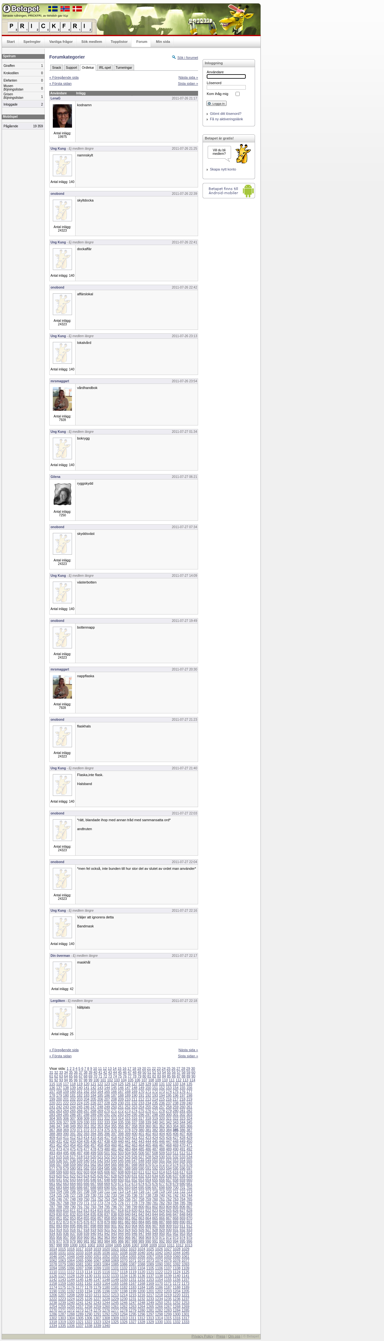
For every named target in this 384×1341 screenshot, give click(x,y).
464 (141, 1145)
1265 (150, 1306)
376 (114, 1130)
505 (134, 1153)
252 (128, 1107)
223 (73, 1103)
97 (81, 1080)
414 (86, 1137)
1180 (106, 1287)
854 (80, 1218)
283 (52, 1114)
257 (162, 1107)
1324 (106, 1322)
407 (182, 1134)
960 (86, 1237)
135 (189, 1084)
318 (148, 1118)
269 (100, 1111)
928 (155, 1230)
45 (120, 1072)
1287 (62, 1314)
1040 (141, 1253)
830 (59, 1214)
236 (162, 1103)
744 (189, 1195)
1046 (53, 1256)
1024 (141, 1249)
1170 (159, 1283)
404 (162, 1134)
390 (66, 1134)
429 (189, 1137)
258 (169, 1107)
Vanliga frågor (61, 42)
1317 (185, 1318)
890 (182, 1222)
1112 (71, 1272)
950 (162, 1233)
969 (148, 1237)
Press (220, 1336)
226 (93, 1103)
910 (176, 1226)
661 (52, 1184)
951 (169, 1233)
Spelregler (32, 42)
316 (134, 1118)
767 (59, 1203)
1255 (62, 1306)
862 (134, 1218)
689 (100, 1187)
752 (100, 1199)
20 (144, 1068)
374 (100, 1130)
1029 (185, 1249)
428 (182, 1137)
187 (114, 1095)
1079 (62, 1264)
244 (73, 1107)
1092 (176, 1264)
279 (169, 1111)
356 (121, 1126)
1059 (168, 1256)
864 (148, 1218)
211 (134, 1099)
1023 (132, 1249)
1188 (176, 1287)
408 (189, 1134)
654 (148, 1180)
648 (107, 1180)
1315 (168, 1318)
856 (93, 1218)
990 (148, 1241)
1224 (71, 1299)
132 (169, 1084)
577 (52, 1168)
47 (130, 1072)
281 (182, 1111)
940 (93, 1233)
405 (169, 1134)
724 (52, 1195)
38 (85, 1072)
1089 (150, 1264)
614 (162, 1172)
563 (100, 1164)
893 (59, 1226)
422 (141, 1137)
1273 (80, 1310)
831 (66, 1214)
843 (148, 1214)
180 (66, 1095)
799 (134, 1207)
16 (124, 1068)
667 (93, 1184)
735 (128, 1195)
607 (114, 1172)
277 (155, 1111)
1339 (97, 1326)
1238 (53, 1303)
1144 (71, 1279)
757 (134, 1199)
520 (93, 1157)
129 (148, 1084)
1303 (62, 1318)
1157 (185, 1279)
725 (59, 1195)
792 (86, 1207)
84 (164, 1076)
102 (110, 1080)
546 (128, 1160)
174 (169, 1091)
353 (100, 1126)
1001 (82, 1245)
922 (114, 1230)
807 (189, 1207)
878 (100, 1222)
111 (171, 1080)
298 (155, 1114)
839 (121, 1214)
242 (59, 1107)
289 (93, 1114)
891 (189, 1222)
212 (141, 1099)
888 (169, 1222)
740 (162, 1195)
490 (176, 1149)
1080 (71, 1264)
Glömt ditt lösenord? (225, 113)
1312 (141, 1318)
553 (176, 1160)
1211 (97, 1295)
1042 (159, 1253)
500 (100, 1153)
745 (52, 1199)
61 (51, 1076)
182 (80, 1095)
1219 (168, 1295)
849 (189, 1214)
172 (155, 1091)
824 (162, 1210)
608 (121, 1172)
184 (93, 1095)
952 (176, 1233)
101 (103, 1080)
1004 (109, 1245)
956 (59, 1237)
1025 (150, 1249)
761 (162, 1199)
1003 (100, 1245)
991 (155, 1241)
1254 (53, 1306)
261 (189, 1107)
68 (85, 1076)
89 (188, 1076)
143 (100, 1088)
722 (182, 1191)
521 (100, 1157)
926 (141, 1230)
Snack (56, 67)
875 (80, 1222)
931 (176, 1230)
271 (114, 1111)
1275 (97, 1310)
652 (134, 1180)
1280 (141, 1310)
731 (100, 1195)
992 (162, 1241)
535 (52, 1160)
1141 (185, 1276)
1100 (106, 1268)
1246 (123, 1303)
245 (80, 1107)
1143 (62, 1279)
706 (73, 1191)
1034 (88, 1253)
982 (93, 1241)
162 (86, 1091)
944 (121, 1233)
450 (189, 1141)
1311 (132, 1318)
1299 (168, 1314)
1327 (132, 1322)
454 (73, 1145)
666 (86, 1184)
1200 (141, 1291)
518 (80, 1157)
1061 (185, 1256)
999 (66, 1245)
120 (86, 1084)
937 (73, 1233)
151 (155, 1088)
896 (80, 1226)
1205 (185, 1291)
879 (107, 1222)
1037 (115, 1253)
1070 (123, 1260)
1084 (106, 1264)
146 (121, 1088)
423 (148, 1137)
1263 (132, 1306)
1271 (62, 1310)
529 (155, 1157)
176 (182, 1091)
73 (110, 1076)
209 (121, 1099)
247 (93, 1107)
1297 (150, 1314)
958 (73, 1237)
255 (148, 1107)
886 (155, 1222)
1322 (88, 1322)
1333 (185, 1322)
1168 (141, 1283)
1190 (53, 1291)
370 (73, 1130)
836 (100, 1214)
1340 (106, 1326)
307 (73, 1118)
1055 (132, 1256)
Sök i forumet (187, 58)
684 (66, 1187)
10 (95, 1068)
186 (107, 1095)
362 (162, 1126)
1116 (106, 1272)
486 (148, 1149)
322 (176, 1118)
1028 (176, 1249)
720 (169, 1191)
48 (134, 1072)
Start (11, 42)
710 (100, 1191)
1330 (159, 1322)
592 (155, 1168)
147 (128, 1088)
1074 (159, 1260)
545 (121, 1160)
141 (86, 1088)
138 (66, 1088)
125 (121, 1084)
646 (93, 1180)
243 (66, 1107)
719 (162, 1191)
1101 (115, 1268)
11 (100, 1068)
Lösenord (214, 83)
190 (134, 1095)
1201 (150, 1291)
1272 (71, 1310)
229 (114, 1103)
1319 (62, 1322)
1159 (62, 1283)
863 (141, 1218)
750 (86, 1199)
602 (80, 1172)
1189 (185, 1287)
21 (149, 1068)
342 (169, 1122)
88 (183, 1076)
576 (189, 1164)
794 (100, 1207)
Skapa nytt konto (223, 169)
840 (128, 1214)
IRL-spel (105, 67)
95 (71, 1080)
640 (52, 1180)
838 (114, 1214)
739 (155, 1195)
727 (73, 1195)
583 (93, 1168)
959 (80, 1237)
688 (93, 1187)
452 (59, 1145)
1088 (141, 1264)
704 (59, 1191)
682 (52, 1187)
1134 (123, 1276)
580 (73, 1168)
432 (66, 1141)
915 (66, 1230)
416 (100, 1137)
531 (169, 1157)
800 (141, 1207)
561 (86, 1164)
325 (52, 1122)
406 (176, 1134)
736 (134, 1195)
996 (189, 1241)
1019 (97, 1249)
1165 (115, 1283)
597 (189, 1168)
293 (121, 1114)
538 (73, 1160)
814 (93, 1210)
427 (176, 1137)
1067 (97, 1260)
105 (130, 1080)
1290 (88, 1314)
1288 (71, 1314)
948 (148, 1233)
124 (114, 1084)
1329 (150, 1322)
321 (169, 1118)
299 (162, 1114)
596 (182, 1168)
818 (121, 1210)
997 (52, 1245)
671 (121, 1184)
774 (107, 1203)
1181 (115, 1287)
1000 (73, 1245)
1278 (123, 1310)
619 (52, 1176)
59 (188, 1072)
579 (66, 1168)
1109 (185, 1268)
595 (176, 1168)
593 (162, 1168)
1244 (106, 1303)
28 (183, 1068)
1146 (88, 1279)
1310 (123, 1318)
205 (93, 1099)
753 (107, 1199)
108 (151, 1080)
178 (52, 1095)
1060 (176, 1256)
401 (141, 1134)
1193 (80, 1291)
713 (121, 1191)
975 (189, 1237)
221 (59, 1103)
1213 (115, 1295)
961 (93, 1237)
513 (189, 1153)
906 (148, 1226)
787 (52, 1207)
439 (114, 1141)
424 (155, 1137)
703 (52, 1191)
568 (134, 1164)
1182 (123, 1287)
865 (155, 1218)
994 (176, 1241)
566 (121, 1164)
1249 (150, 1303)
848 (182, 1214)
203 (80, 1099)
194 (162, 1095)
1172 (176, 1283)
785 (182, 1203)
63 (61, 1076)
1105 (150, 1268)
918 (86, 1230)
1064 (71, 1260)
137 (59, 1088)
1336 (71, 1326)
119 (80, 1084)
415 (93, 1137)
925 (134, 1230)
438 (107, 1141)
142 (93, 1088)
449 (182, 1141)
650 (121, 1180)
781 (155, 1203)
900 (107, 1226)
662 (59, 1184)
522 (107, 1157)
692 (121, 1187)
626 (100, 1176)
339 (148, 1122)
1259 (97, 1306)
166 (114, 1091)
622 (73, 1176)
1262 (123, 1306)
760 (155, 1199)
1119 (132, 1272)
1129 (80, 1276)
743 (182, 1195)
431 (59, 1141)
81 (149, 1076)
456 (86, 1145)
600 (66, 1172)
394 (93, 1134)
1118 (123, 1272)
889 (176, 1222)
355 (114, 1126)
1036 (106, 1253)
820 (134, 1210)
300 (169, 1114)
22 (154, 1068)
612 (148, 1172)
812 (80, 1210)
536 (59, 1160)
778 (134, 1203)
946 (134, 1233)
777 (128, 1203)
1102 (123, 1268)
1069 (115, 1260)
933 (189, 1230)
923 (121, 1230)
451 (52, 1145)
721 (176, 1191)
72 (105, 1076)
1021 (115, 1249)
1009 (153, 1245)
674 (141, 1184)
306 (66, 1118)
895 (73, 1226)
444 (148, 1141)
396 (107, 1134)
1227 (97, 1299)
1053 (115, 1256)
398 (121, 1134)
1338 (88, 1326)
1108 (176, 1268)
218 (182, 1099)
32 (56, 1072)
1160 (71, 1283)
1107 (168, 1268)
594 (169, 1168)
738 (148, 1195)
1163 (97, 1283)
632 (141, 1176)
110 (165, 1080)
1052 (106, 1256)
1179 (97, 1287)
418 (114, 1137)
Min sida (163, 42)
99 (90, 1080)
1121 (150, 1272)
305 (59, 1118)
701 (182, 1187)
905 (141, 1226)
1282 (159, 1310)
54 (164, 1072)
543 (107, 1160)
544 (114, 1160)
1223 (62, 1299)
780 (148, 1203)
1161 (80, 1283)
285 (66, 1114)
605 (100, 1172)
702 (189, 1187)
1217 (150, 1295)
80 (144, 1076)
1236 (176, 1299)
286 (73, 1114)
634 (155, 1176)
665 (80, 1184)
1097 (80, 1268)
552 (169, 1160)
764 (182, 1199)
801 (148, 1207)
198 (189, 1095)
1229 (115, 1299)
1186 (159, 1287)
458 (100, 1145)
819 (128, 1210)
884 (141, 1222)
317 (141, 1118)
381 (148, 1130)
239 (182, 1103)
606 (107, 1172)
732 (107, 1195)
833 (80, 1214)
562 (93, 1164)
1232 (141, 1299)
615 (169, 1172)
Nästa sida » (188, 77)
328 (73, 1122)
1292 (106, 1314)
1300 (176, 1314)
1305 (80, 1318)
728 (80, 1195)
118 (73, 1084)
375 (107, 1130)
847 (176, 1214)
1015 (62, 1249)
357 (128, 1126)
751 (93, 1199)
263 (59, 1111)
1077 (185, 1260)
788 (59, 1207)
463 (134, 1145)
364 (176, 1126)
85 (169, 1076)
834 (86, 1214)
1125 (185, 1272)
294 (128, 1114)
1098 (88, 1268)
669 (107, 1184)
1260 (106, 1306)
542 (100, 1160)
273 (128, 1111)
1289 (80, 1314)
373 (93, 1130)
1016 (71, 1249)
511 (176, 1153)
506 (141, 1153)
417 (107, 1137)
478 (93, 1149)
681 (189, 1184)
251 (121, 1107)
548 (141, 1160)
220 (52, 1103)
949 (155, 1233)
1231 (132, 1299)
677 (162, 1184)
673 (134, 1184)
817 (114, 1210)
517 (73, 1157)
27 (178, 1068)
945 (128, 1233)
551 (162, 1160)
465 (148, 1145)
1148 (106, 1279)
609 (128, 1172)
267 (86, 1111)
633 (148, 1176)
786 (189, 1203)
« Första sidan (60, 83)
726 (66, 1195)
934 (52, 1233)
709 (93, 1191)
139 (73, 1088)
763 (176, 1199)
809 (59, 1210)
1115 (97, 1272)
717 (148, 1191)
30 (193, 1068)
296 (141, 1114)
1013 (188, 1245)
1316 (176, 1318)
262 (52, 1111)
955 (52, 1237)
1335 (62, 1326)
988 (134, 1241)
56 (174, 1072)
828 (189, 1210)
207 (107, 1099)
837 (107, 1214)
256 (155, 1107)
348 (66, 1126)
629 (121, 1176)
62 (56, 1076)
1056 (141, 1256)
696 (148, 1187)
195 (169, 1095)
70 (95, 1076)
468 (169, 1145)
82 (154, 1076)
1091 (168, 1264)
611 (141, 1172)
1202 (159, 1291)
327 (66, 1122)
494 (59, 1153)
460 (114, 1145)
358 (134, 1126)
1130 (88, 1276)
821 (141, 1210)
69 (90, 1076)
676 (155, 1184)
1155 (168, 1279)
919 (93, 1230)
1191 (62, 1291)
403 (155, 1134)
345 (189, 1122)
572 (162, 1164)
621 (66, 1176)
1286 (53, 1314)
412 (73, 1137)
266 (80, 1111)
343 (176, 1122)
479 (100, 1149)
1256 (71, 1306)
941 (100, 1233)
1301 (185, 1314)
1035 (97, 1253)
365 (182, 1126)
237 (169, 1103)
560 (80, 1164)
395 (100, 1134)
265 (73, 1111)
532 (176, 1157)
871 (52, 1222)
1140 (176, 1276)
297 (148, 1114)
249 (107, 1107)
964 (114, 1237)
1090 (159, 1264)
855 (86, 1218)
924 (128, 1230)
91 (51, 1080)
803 (162, 1207)
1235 (168, 1299)
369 (66, 1130)
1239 (62, 1303)
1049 (80, 1256)
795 (107, 1207)
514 (52, 1157)
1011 (170, 1245)
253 (134, 1107)
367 (52, 1130)
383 (162, 1130)
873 (66, 1222)
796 (114, 1207)
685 (73, 1187)
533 (182, 1157)
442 (134, 1141)
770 (80, 1203)
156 (189, 1088)
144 (107, 1088)
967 (134, 1237)
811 (73, 1210)
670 (114, 1184)
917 (80, 1230)
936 (66, 1233)
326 (59, 1122)
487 (155, 1149)
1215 (132, 1295)
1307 (97, 1318)
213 (148, 1099)
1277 (115, 1310)
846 (169, 1214)
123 (107, 1084)
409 (52, 1137)
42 (105, 1072)
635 (162, 1176)
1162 (88, 1283)
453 (66, 1145)
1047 (62, 1256)
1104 (141, 1268)
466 (155, 1145)
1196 (106, 1291)
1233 (150, 1299)
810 (66, 1210)
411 (66, 1137)
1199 (132, 1291)
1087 (132, 1264)
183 (86, 1095)
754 (114, 1199)
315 (128, 1118)
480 (107, 1149)
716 (141, 1191)
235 (155, 1103)
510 (169, 1153)
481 (114, 1149)
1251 (168, 1303)
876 (86, 1222)
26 (173, 1068)
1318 (53, 1322)
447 (169, 1141)
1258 (88, 1306)
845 (162, 1214)
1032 (71, 1253)
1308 (106, 1318)
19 (139, 1068)
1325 (115, 1322)
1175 (62, 1287)
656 (162, 1180)
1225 (80, 1299)
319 (155, 1118)
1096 (71, 1268)
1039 (132, 1253)
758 (141, 1199)
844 (155, 1214)
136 (52, 1088)
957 (66, 1237)
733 (114, 1195)
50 (144, 1072)
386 (182, 1130)
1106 (159, 1268)
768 (66, 1203)
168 (128, 1091)
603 (86, 1172)
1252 (176, 1303)
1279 (132, 1310)
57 (178, 1072)
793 (93, 1207)
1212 (106, 1295)
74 (115, 1076)
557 (59, 1164)
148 (134, 1088)
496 (73, 1153)
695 (141, 1187)
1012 (179, 1245)
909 (169, 1226)
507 (148, 1153)
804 (169, 1207)
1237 (185, 1299)
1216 (141, 1295)
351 (86, 1126)
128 (141, 1084)
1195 (97, 1291)
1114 (88, 1272)
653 (141, 1180)
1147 (97, 1279)
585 (107, 1168)
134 (182, 1084)
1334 (53, 1326)
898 (93, 1226)
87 (178, 1076)
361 (155, 1126)
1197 (115, 1291)
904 (134, 1226)
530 (162, 1157)
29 (188, 1068)
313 (114, 1118)
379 (134, 1130)
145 (114, 1088)
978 (66, 1241)
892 (52, 1226)
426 (169, 1137)
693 (128, 1187)
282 (189, 1111)
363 (169, 1126)
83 (159, 1076)
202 (73, 1099)
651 (128, 1180)
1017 (80, 1249)
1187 (168, 1287)
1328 (141, 1322)
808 (52, 1210)
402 (148, 1134)
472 (52, 1149)
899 (100, 1226)
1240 (71, 1303)
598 (52, 1172)
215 (162, 1099)
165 (107, 1091)
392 (80, 1134)
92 (56, 1080)
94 (66, 1080)
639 (189, 1176)
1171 (168, 1283)
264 (66, 1111)
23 (159, 1068)
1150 (123, 1279)
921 (107, 1230)
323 (182, 1118)
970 (155, 1237)
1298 (159, 1314)
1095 (62, 1268)
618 (189, 1172)
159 (66, 1091)
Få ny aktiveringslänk (226, 119)
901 (114, 1226)
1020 (106, 1249)
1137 (150, 1276)
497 (80, 1153)
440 (121, 1141)
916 (73, 1230)
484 (134, 1149)
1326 (123, 1322)
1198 (123, 1291)
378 (128, 1130)
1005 (118, 1245)
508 (155, 1153)
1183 (132, 1287)
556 (52, 1164)
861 (128, 1218)
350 (80, 1126)
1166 (123, 1283)
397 (114, 1134)
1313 (150, 1318)
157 (52, 1091)
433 (73, 1141)
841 (134, 1214)
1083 (97, 1264)
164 (100, 1091)
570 (148, 1164)
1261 (115, 1306)
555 (189, 1160)
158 (59, 1091)
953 (182, 1233)
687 (86, 1187)
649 (114, 1180)
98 (85, 1080)
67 (81, 1076)
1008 (144, 1245)
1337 (80, 1326)
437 (100, 1141)
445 (155, 1141)
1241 (80, 1303)
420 (128, 1137)
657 (169, 1180)
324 (189, 1118)
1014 (53, 1249)
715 (134, 1191)
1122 (159, 1272)
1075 (168, 1260)
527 (141, 1157)
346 (52, 1126)
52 (154, 1072)
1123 (168, 1272)
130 (155, 1084)
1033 (80, 1253)
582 (86, 1168)
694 (134, 1187)
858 (107, 1218)
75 (120, 1076)
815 (100, 1210)
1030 (53, 1253)
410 (59, 1137)
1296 (141, 1314)
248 (100, 1107)
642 (66, 1180)
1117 (115, 1272)
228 (107, 1103)
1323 (97, 1322)
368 (59, 1130)
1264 (141, 1306)
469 (176, 1145)
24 (163, 1068)
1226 (88, 1299)
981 (86, 1241)
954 (189, 1233)
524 (121, 1157)
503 (121, 1153)
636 (169, 1176)
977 (59, 1241)
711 (107, 1191)
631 (134, 1176)
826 (176, 1210)
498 (86, 1153)
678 (169, 1184)
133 (176, 1084)
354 (107, 1126)
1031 (62, 1253)
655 (155, 1180)
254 (141, 1107)
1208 (71, 1295)
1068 (106, 1260)
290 (100, 1114)
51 (149, 1072)
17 (129, 1068)
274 (134, 1111)
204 (86, 1099)
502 (114, 1153)
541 (93, 1160)
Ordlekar (88, 67)
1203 (168, 1291)
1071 (132, 1260)
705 (66, 1191)
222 (66, 1103)
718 (155, 1191)
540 (86, 1160)
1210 (88, 1295)
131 (162, 1084)
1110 (53, 1272)
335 (121, 1122)
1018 (88, 1249)
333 (107, 1122)
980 (80, 1241)
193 (155, 1095)
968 (141, 1237)
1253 (185, 1303)
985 (114, 1241)
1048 (71, 1256)
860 (121, 1218)
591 (148, 1168)
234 (148, 1103)
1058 (159, 1256)
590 (141, 1168)
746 (59, 1199)
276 (148, 1111)
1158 (53, 1283)
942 (107, 1233)
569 (141, 1164)
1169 (150, 1283)
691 (114, 1187)
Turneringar (124, 67)
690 (107, 1187)
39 (90, 1072)
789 (66, 1207)
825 (169, 1210)
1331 (168, 1322)
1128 (71, 1276)
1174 (53, 1287)
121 (93, 1084)
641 (59, 1180)
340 (155, 1122)
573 (169, 1164)
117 (66, 1084)
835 (93, 1214)
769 (73, 1203)
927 (148, 1230)
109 (158, 1080)
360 (148, 1126)
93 (61, 1080)
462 (128, 1145)
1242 (88, 1303)
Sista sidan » (188, 83)
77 (130, 1076)
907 (155, 1226)
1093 (185, 1264)
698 (162, 1187)
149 (141, 1088)
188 (121, 1095)
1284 (176, 1310)
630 (128, 1176)
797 (121, 1207)
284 (59, 1114)
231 (128, 1103)
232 (134, 1103)
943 (114, 1233)
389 (59, 1134)
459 (107, 1145)
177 (189, 1091)
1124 (176, 1272)
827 (182, 1210)
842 (141, 1214)
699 (169, 1187)
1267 (168, 1306)
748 (73, 1199)
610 (134, 1172)
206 (100, 1099)
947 (141, 1233)
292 (114, 1114)
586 (114, 1168)
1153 (150, 1279)
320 (162, 1118)
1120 (141, 1272)
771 (86, 1203)
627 (107, 1176)
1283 (168, 1310)
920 (100, 1230)
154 (176, 1088)
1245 (115, 1303)
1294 (123, 1314)
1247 (132, 1303)
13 (110, 1068)
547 (134, 1160)
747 (66, 1199)
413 (80, 1137)
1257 (80, 1306)
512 (182, 1153)
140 (80, 1088)
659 (182, 1180)
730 (93, 1195)
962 (100, 1237)
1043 (168, 1253)
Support (71, 67)
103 (117, 1080)
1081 (80, 1264)
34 (66, 1072)
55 (169, 1072)
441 (128, 1141)
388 (52, 1134)
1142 (53, 1279)
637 (176, 1176)
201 (66, 1099)
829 (52, 1214)
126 (128, 1084)
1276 (106, 1310)
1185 (150, 1287)
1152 (141, 1279)
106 (137, 1080)
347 (59, 1126)
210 (128, 1099)
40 (95, 1072)
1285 (185, 1310)
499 (93, 1153)
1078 (53, 1264)
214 (155, 1099)
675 (148, 1184)
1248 (141, 1303)
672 (128, 1184)
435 (86, 1141)
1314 (159, 1318)
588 (128, 1168)
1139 (168, 1276)
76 (125, 1076)
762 (169, 1199)
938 (80, 1233)
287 (80, 1114)
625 (93, 1176)
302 (182, 1114)
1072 (141, 1260)
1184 (141, 1287)
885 (148, 1222)
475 (73, 1149)
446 (162, 1141)
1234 (159, 1299)
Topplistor (119, 42)
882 (128, 1222)
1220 (176, 1295)
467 (162, 1145)
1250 (159, 1303)
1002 (91, 1245)
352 (93, 1126)
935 (59, 1233)
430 (52, 1141)
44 (115, 1072)
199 (52, 1099)
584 (100, 1168)
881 (121, 1222)
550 (155, 1160)
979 (73, 1241)
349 (73, 1126)
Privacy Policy (202, 1336)
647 (100, 1180)
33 (61, 1072)
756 (128, 1199)
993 (169, 1241)
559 (73, 1164)
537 (66, 1160)
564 (107, 1164)
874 (73, 1222)
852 (66, 1218)
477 (86, 1149)
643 (73, 1180)
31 (51, 1072)
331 (93, 1122)
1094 (53, 1268)
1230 (123, 1299)
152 (162, 1088)
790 (73, 1207)
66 (76, 1076)
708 (86, 1191)
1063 (62, 1260)
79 (139, 1076)
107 (144, 1080)
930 (169, 1230)
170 (141, 1091)
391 (73, 1134)
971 (162, 1237)
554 (182, 1160)
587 (121, 1168)
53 (159, 1072)
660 (189, 1180)
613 (155, 1172)
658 (176, 1180)
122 (100, 1084)
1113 (80, 1272)
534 (189, 1157)
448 (176, 1141)
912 (189, 1226)
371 (80, 1130)
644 (80, 1180)
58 (183, 1072)
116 (59, 1084)
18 (134, 1068)
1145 (80, 1279)
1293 (115, 1314)
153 (169, 1088)
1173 (185, 1283)
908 (162, 1226)
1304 (71, 1318)
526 (134, 1157)
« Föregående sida (64, 77)
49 (139, 1072)
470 (182, 1145)
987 (128, 1241)
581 (80, 1168)
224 (80, 1103)
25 (169, 1068)
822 (148, 1210)
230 (121, 1103)
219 (189, 1099)
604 (93, 1172)
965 (121, 1237)
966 (128, 1237)
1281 (150, 1310)
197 (182, 1095)
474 (66, 1149)
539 (80, 1160)
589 (134, 1168)
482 (121, 1149)
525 (128, 1157)
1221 (185, 1295)
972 (169, 1237)
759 (148, 1199)
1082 (88, 1264)
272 (121, 1111)
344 (182, 1122)
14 (114, 1068)
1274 (88, 1310)
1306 (88, 1318)
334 (114, 1122)
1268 (176, 1306)
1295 (132, 1314)
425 (162, 1137)
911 (182, 1226)
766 (52, 1203)
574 (176, 1164)
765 (189, 1199)
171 (148, 1091)
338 (141, 1122)
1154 (159, 1279)
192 (148, 1095)
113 (185, 1080)
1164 (106, 1283)
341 (162, 1122)
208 (114, 1099)
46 (125, 1072)
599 (59, 1172)
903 (128, 1226)
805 (176, 1207)
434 (80, 1141)
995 (182, 1241)
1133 (115, 1276)
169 (134, 1091)
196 (176, 1095)
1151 (132, 1279)
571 (155, 1164)
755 (121, 1199)
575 (182, 1164)
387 (189, 1130)
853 (73, 1218)
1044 (176, 1253)
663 (66, 1184)
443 (141, 1141)
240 (189, 1103)
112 (178, 1080)
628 (114, 1176)
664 (73, 1184)
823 (155, 1210)
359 (141, 1126)
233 (141, 1103)
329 (80, 1122)
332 (100, 1122)
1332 (176, 1322)
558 (66, 1164)
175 (176, 1091)
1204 (176, 1291)
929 (162, 1230)
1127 (62, 1276)
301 (176, 1114)
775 (114, 1203)
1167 (132, 1283)
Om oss (234, 1336)
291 (107, 1114)
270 (107, 1111)
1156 (176, 1279)
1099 (97, 1268)
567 (128, 1164)
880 (114, 1222)
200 (59, 1099)
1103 (132, 1268)
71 (100, 1076)
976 (52, 1241)
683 (59, 1187)
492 (189, 1149)
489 (169, 1149)
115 (52, 1084)
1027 (168, 1249)
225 (86, 1103)
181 (73, 1095)
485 (141, 1149)
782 (162, 1203)
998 (59, 1245)
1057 (150, 1256)
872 (59, 1222)
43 (110, 1072)
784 (176, 1203)
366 (189, 1126)
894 (66, 1226)
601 (73, 1172)
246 (86, 1107)
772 (93, 1203)
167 (121, 1091)
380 (141, 1130)
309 (86, 1118)
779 (141, 1203)
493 (52, 1153)
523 (114, 1157)
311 (100, 1118)
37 (81, 1072)
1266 (159, 1306)
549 (148, 1160)
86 (174, 1076)
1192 (71, 1291)
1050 (88, 1256)
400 (134, 1134)
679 (176, 1184)
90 (193, 1076)
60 (193, 1072)
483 (128, 1149)
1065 (80, 1260)
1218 (159, 1295)
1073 (150, 1260)
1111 (62, 1272)
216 (169, 1099)
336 (128, 1122)
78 (134, 1076)
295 (134, 1114)
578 (59, 1168)
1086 (123, 1264)
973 (176, 1237)
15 (119, 1068)
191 (141, 1095)
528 (148, 1157)
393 (86, 1134)
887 (162, 1222)
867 (169, 1218)
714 (128, 1191)
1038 (123, 1253)
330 (86, 1122)
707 (80, 1191)
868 (176, 1218)
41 (100, 1072)
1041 (150, 1253)
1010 (162, 1245)
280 (176, 1111)
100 (96, 1080)
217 (176, 1099)
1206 (53, 1295)
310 (93, 1118)
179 (59, 1095)
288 (86, 1114)
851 (59, 1218)
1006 (127, 1245)
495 (66, 1153)
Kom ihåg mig (217, 94)
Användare (215, 72)
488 (162, 1149)
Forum (141, 42)
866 (162, 1218)
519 (86, 1157)
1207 (62, 1295)
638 (182, 1176)
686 (80, 1187)
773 (100, 1203)
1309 (115, 1318)
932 (182, 1230)
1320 (71, 1322)
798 (128, 1207)
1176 (71, 1287)
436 (93, 1141)
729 (86, 1195)
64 (66, 1076)
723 (189, 1191)
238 (176, 1103)
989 (141, 1241)
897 (86, 1226)
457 (93, 1145)
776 (121, 1203)
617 (182, 1172)
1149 (115, 1279)
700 (176, 1187)
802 (155, 1207)
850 (52, 1218)
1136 (141, 1276)
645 (86, 1180)
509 (162, 1153)
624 (86, 1176)
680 (182, 1184)
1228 (106, 1299)
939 (86, 1233)
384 (169, 1130)
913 (52, 1230)
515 (59, 1157)
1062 (53, 1260)
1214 (123, 1295)
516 (66, 1157)
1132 (106, 1276)
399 (128, 1134)
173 (162, 1091)
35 (71, 1072)
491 (182, 1149)
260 (182, 1107)
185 (100, 1095)
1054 (123, 1256)
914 (59, 1230)
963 (107, 1237)
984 (107, 1241)
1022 (123, 1249)
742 (176, 1195)
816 (107, 1210)
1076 (176, 1260)
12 (105, 1068)
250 (114, 1107)
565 (114, 1164)
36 (76, 1072)
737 (141, 1195)
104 (124, 1080)
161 (80, 1091)
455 (80, 1145)
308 (80, 1118)
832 (73, 1214)
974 (182, 1237)
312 (107, 1118)
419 (121, 1137)
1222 (53, 1299)
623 (80, 1176)
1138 (159, 1276)
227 (100, 1103)
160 (73, 1091)
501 (107, 1153)
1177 (80, 1287)
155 (182, 1088)
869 (182, 1218)
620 (59, 1176)
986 (121, 1241)
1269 (185, 1306)
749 (80, 1199)
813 (86, 1210)
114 (192, 1080)
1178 (88, 1287)
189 (128, 1095)
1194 (88, 1291)
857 (100, 1218)
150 (148, 1088)
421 (134, 1137)
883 (134, 1222)
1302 (53, 1318)
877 (93, 1222)
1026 (159, 1249)
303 (189, 1114)
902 (121, 1226)
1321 (80, 1322)
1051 (97, 1256)
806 (182, 1207)
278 (162, 1111)
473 (59, 1149)
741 (169, 1195)
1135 (132, 1276)
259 (176, 1107)
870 (189, 1218)
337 (134, 1122)
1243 (97, 1303)
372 (86, 1130)
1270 (53, 1310)
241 (52, 1107)
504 (128, 1153)
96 (76, 1080)
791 (80, 1207)
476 (80, 1149)
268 (93, 1111)
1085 (115, 1264)
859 (114, 1218)
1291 (97, 1314)
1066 (88, 1260)
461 (121, 1145)
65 (71, 1076)
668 (100, 1184)
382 (155, 1130)
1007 (135, 1245)
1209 (80, 1295)
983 (100, 1241)
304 (52, 1118)
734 (121, 1195)
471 (189, 1145)
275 (141, 1111)
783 (169, 1203)
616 (176, 1172)
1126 (53, 1276)
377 (121, 1130)
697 (155, 1187)
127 (134, 1084)
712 (114, 1191)
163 (93, 1091)
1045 (185, 1253)
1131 (97, 1276)
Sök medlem (91, 42)
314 (121, 1118)
